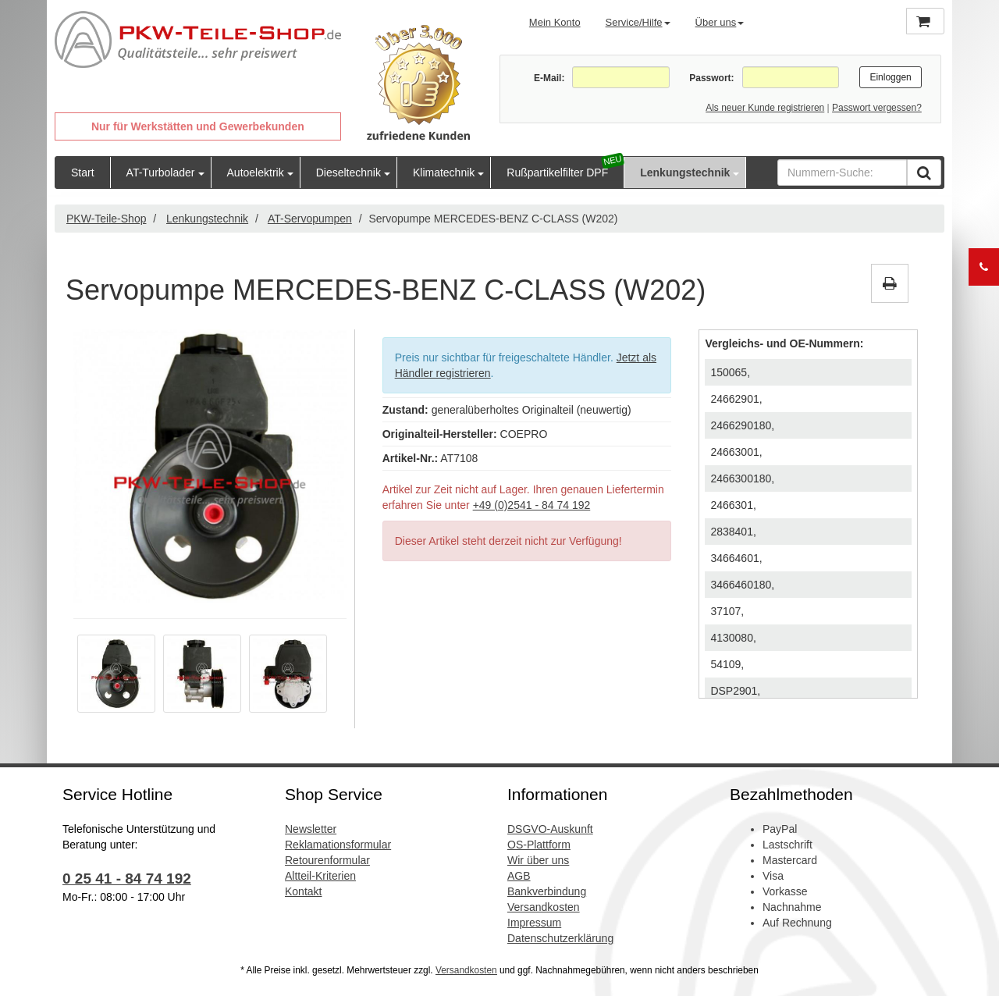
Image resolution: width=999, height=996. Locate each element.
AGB (519, 876)
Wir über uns (538, 860)
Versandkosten (543, 907)
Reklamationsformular (338, 844)
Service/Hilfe (638, 22)
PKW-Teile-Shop (106, 218)
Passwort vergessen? (877, 107)
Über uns (720, 22)
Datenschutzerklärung (560, 938)
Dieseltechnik (348, 172)
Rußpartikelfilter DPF (557, 172)
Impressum (534, 922)
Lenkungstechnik (685, 172)
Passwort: (711, 78)
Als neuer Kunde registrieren (765, 107)
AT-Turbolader (160, 172)
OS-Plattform (539, 844)
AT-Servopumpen (310, 218)
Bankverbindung (546, 891)
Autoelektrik (255, 172)
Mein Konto (555, 22)
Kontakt (303, 891)
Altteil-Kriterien (320, 876)
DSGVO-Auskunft (550, 829)
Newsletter (310, 829)
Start (82, 172)
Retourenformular (327, 860)
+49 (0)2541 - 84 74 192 (532, 505)
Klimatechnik (444, 172)
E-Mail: (549, 78)
